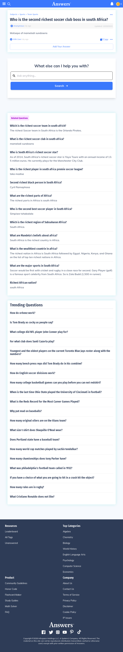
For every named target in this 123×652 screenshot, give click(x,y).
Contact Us (68, 589)
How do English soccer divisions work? (32, 373)
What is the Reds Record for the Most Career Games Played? (45, 401)
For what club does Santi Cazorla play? (32, 341)
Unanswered (11, 543)
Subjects (13, 14)
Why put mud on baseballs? (26, 411)
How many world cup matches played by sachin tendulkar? (44, 449)
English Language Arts (74, 554)
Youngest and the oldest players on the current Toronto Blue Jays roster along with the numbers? (60, 352)
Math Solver (11, 606)
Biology (66, 543)
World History (70, 548)
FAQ (7, 612)
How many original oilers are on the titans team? (38, 420)
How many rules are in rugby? (27, 487)
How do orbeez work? (22, 313)
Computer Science (72, 566)
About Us (67, 583)
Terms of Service (71, 594)
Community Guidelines (16, 583)
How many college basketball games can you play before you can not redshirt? (55, 382)
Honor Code (11, 589)
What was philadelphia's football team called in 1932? (41, 468)
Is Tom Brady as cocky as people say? (31, 322)
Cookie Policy (69, 612)
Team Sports (32, 14)
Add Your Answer (61, 46)
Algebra (67, 531)
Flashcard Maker (13, 594)
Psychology (68, 560)
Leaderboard (11, 531)
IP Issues (67, 617)
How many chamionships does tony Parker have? (38, 458)
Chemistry (68, 537)
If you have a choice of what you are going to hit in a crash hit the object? (52, 477)
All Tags (9, 537)
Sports (22, 14)
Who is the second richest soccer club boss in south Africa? (59, 19)
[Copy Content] (104, 39)
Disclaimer (68, 606)
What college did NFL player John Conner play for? (39, 332)
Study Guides (11, 600)
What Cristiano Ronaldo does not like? (32, 496)
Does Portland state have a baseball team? (35, 439)
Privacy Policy (69, 600)
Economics (68, 571)
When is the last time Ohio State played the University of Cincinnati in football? (56, 392)
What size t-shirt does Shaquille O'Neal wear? (36, 430)
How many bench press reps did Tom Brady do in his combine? (46, 363)
